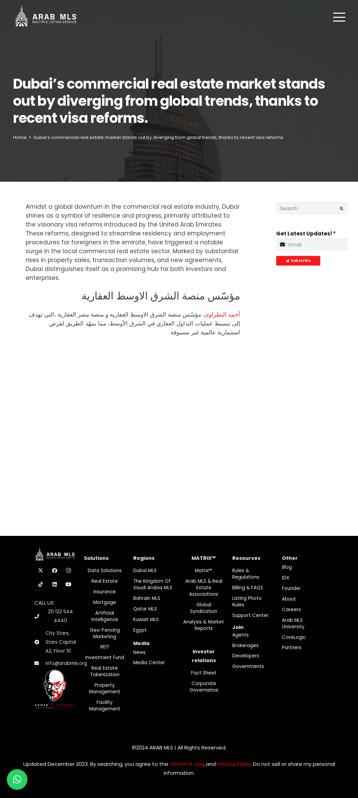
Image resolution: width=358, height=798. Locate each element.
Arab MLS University (293, 623)
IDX (285, 578)
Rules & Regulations (245, 573)
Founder (291, 588)
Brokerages (245, 645)
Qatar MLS (145, 609)
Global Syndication (203, 608)
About (289, 599)
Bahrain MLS (146, 598)
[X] (40, 570)
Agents (240, 635)
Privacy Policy (234, 764)
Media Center (149, 662)
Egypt (140, 630)
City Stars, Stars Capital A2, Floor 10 (61, 642)
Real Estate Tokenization (105, 671)
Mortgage (104, 602)
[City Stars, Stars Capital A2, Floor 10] (40, 642)
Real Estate (104, 581)
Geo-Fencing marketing (105, 633)
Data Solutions (105, 570)
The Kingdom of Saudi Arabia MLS (152, 584)
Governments (248, 666)
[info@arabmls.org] (40, 663)
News (139, 652)
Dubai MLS (145, 570)
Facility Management (104, 705)
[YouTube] (68, 584)
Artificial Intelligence (104, 616)
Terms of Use (186, 764)
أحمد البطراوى (222, 314)
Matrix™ (203, 570)
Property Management (104, 688)
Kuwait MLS (146, 619)
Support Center (250, 615)
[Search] (312, 208)
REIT (104, 647)
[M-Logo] (46, 17)
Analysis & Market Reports (203, 625)
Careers (291, 609)
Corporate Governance (203, 686)
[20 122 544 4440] (39, 616)
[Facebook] (54, 570)
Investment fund (104, 657)
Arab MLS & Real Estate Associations (203, 587)
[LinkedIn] (54, 584)
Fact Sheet (204, 673)
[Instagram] (68, 570)
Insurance (105, 592)
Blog (287, 567)
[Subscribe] (298, 261)
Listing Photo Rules (247, 601)
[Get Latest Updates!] (312, 245)
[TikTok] (40, 584)
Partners (291, 647)
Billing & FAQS (247, 587)
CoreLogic (294, 637)
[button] (339, 17)
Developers (245, 656)
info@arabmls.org (66, 663)
